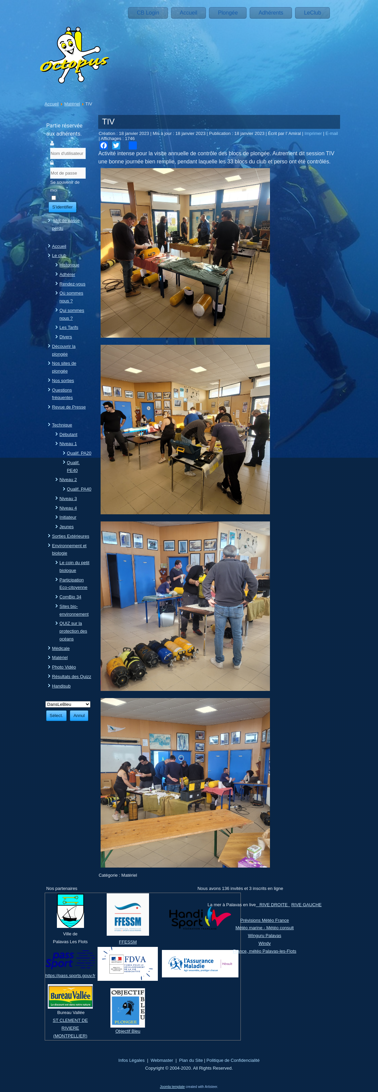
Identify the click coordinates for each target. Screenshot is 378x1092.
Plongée (228, 13)
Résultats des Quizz (71, 676)
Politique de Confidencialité (233, 1060)
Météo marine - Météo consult (264, 927)
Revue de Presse (69, 407)
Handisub (61, 686)
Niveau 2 (68, 479)
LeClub (312, 13)
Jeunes (67, 526)
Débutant (69, 434)
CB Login (148, 13)
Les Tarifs (69, 327)
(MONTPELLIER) (70, 1035)
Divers (66, 336)
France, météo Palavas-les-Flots (264, 951)
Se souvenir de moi (65, 186)
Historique (70, 264)
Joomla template (172, 1087)
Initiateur (68, 517)
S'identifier (62, 207)
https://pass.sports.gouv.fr (70, 975)
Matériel (72, 103)
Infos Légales (132, 1060)
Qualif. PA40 (79, 489)
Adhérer (67, 274)
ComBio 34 (70, 596)
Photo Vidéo (64, 667)
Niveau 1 (68, 443)
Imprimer (313, 133)
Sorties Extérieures (70, 536)
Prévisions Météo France (264, 920)
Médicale (61, 648)
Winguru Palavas (264, 935)
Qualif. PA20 (79, 453)
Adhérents (270, 13)
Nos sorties (63, 380)
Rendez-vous (73, 283)
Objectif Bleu (128, 1031)
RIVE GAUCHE (306, 904)
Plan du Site (191, 1060)
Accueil (188, 13)
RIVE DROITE (273, 904)
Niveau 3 (68, 498)
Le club (59, 255)
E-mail (332, 133)
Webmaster (162, 1060)
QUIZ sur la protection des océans (73, 631)
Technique (62, 425)
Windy (264, 943)
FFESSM (128, 942)
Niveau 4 (68, 508)
